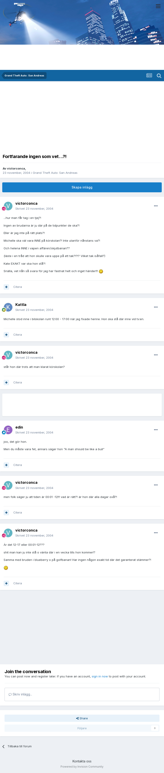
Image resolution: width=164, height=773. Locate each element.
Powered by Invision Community (82, 766)
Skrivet (34, 208)
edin (19, 427)
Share (82, 718)
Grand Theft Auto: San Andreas (55, 172)
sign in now (100, 676)
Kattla (20, 304)
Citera (17, 287)
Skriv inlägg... (20, 694)
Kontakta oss (82, 761)
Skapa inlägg (82, 187)
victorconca (16, 168)
